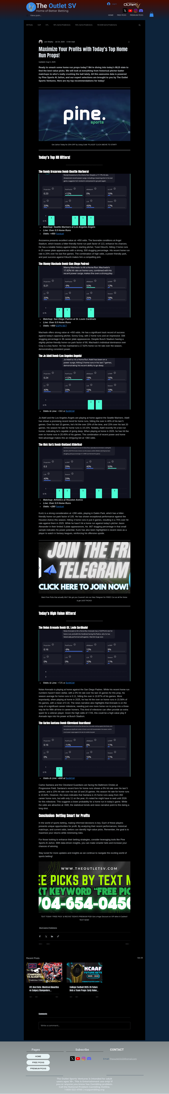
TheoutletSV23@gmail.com (123, 1059)
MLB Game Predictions (48, 928)
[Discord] (141, 10)
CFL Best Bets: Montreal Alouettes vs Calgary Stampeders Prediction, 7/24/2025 (44, 989)
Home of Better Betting (52, 11)
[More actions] (128, 41)
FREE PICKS (38, 1062)
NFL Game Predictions (62, 25)
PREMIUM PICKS (38, 1068)
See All (140, 958)
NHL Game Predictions (83, 25)
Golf (39, 25)
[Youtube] (130, 10)
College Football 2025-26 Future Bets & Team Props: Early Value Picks (84, 989)
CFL (47, 25)
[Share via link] (58, 936)
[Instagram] (135, 10)
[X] (125, 10)
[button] (151, 14)
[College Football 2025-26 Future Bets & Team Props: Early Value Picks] (84, 973)
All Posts (29, 25)
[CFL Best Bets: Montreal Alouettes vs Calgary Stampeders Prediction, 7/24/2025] (44, 973)
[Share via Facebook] (40, 936)
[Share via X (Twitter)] (46, 936)
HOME (38, 1056)
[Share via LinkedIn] (52, 936)
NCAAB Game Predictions (107, 25)
